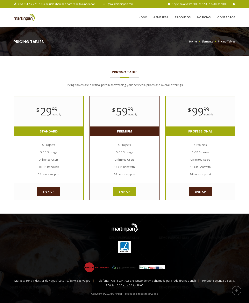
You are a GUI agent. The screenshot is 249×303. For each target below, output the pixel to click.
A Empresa (160, 17)
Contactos (226, 17)
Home (143, 17)
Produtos (183, 17)
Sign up (48, 191)
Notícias (204, 17)
